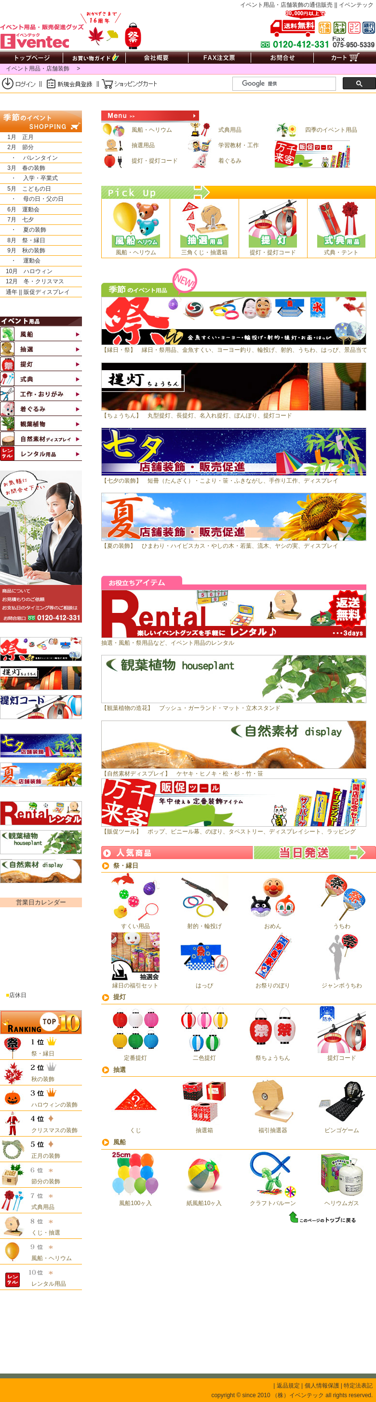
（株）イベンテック (298, 1395)
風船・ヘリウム (136, 129)
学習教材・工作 (223, 145)
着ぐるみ (215, 160)
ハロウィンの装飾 (52, 1104)
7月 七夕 (17, 219)
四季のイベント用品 (316, 129)
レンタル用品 (46, 1283)
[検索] (288, 84)
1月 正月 (17, 137)
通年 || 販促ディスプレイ (35, 292)
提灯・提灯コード (139, 160)
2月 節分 (17, 147)
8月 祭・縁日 (22, 240)
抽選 (119, 1069)
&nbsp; (40, 951)
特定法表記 (358, 1385)
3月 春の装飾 (22, 168)
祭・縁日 (125, 865)
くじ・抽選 (43, 1232)
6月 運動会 (20, 209)
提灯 (119, 996)
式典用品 (215, 129)
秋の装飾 (40, 1079)
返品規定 (288, 1385)
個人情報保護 (322, 1385)
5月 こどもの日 (25, 188)
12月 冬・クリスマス (32, 281)
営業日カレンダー (41, 902)
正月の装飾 (43, 1155)
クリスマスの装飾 (52, 1130)
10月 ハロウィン (26, 271)
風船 (119, 1142)
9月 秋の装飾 (22, 250)
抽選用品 (128, 145)
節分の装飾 (43, 1181)
